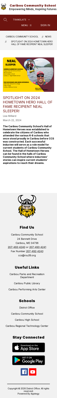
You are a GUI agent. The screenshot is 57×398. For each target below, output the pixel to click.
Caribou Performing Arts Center (27, 289)
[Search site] (5, 20)
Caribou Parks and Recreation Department (27, 276)
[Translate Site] (21, 20)
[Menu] (26, 25)
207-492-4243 (34, 251)
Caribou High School (27, 319)
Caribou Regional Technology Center (27, 325)
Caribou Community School (22, 36)
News (48, 36)
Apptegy (35, 393)
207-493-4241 (37, 247)
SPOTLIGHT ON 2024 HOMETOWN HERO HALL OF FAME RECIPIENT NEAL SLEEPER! (32, 43)
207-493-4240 (16, 247)
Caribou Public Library (27, 283)
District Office (27, 307)
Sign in (45, 25)
